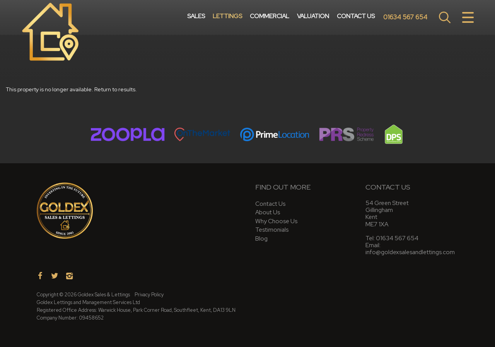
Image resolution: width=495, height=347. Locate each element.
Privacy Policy (149, 294)
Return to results (114, 89)
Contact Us (356, 17)
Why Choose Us (276, 221)
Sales (196, 17)
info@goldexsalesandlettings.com (410, 252)
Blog (261, 238)
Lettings (227, 17)
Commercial (269, 17)
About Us (267, 212)
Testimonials (271, 230)
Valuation (313, 17)
